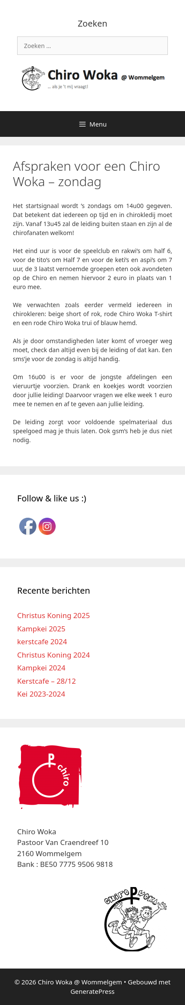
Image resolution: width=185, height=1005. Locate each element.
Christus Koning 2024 (53, 655)
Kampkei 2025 (41, 629)
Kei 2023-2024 (41, 694)
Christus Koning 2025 (53, 615)
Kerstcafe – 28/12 (46, 681)
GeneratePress (92, 991)
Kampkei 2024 (41, 668)
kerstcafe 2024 (42, 641)
